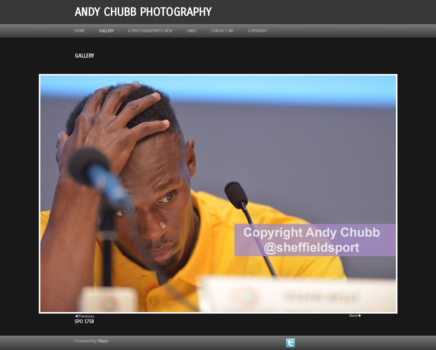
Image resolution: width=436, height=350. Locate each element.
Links (191, 30)
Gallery (106, 30)
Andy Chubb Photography (143, 12)
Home (80, 30)
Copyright (257, 30)
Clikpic (102, 340)
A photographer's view (150, 30)
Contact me (222, 30)
